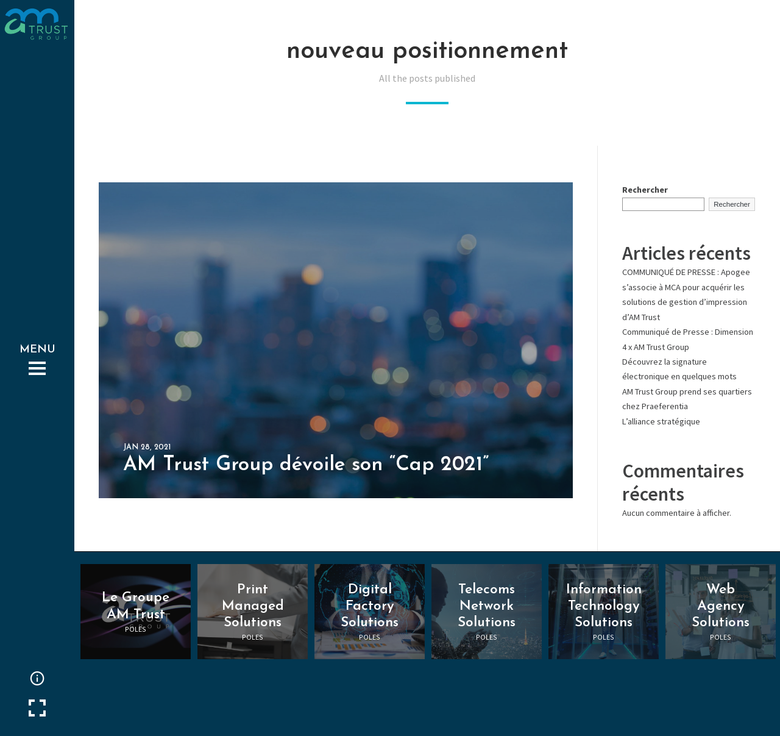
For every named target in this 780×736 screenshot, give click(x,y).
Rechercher (645, 189)
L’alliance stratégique (661, 421)
